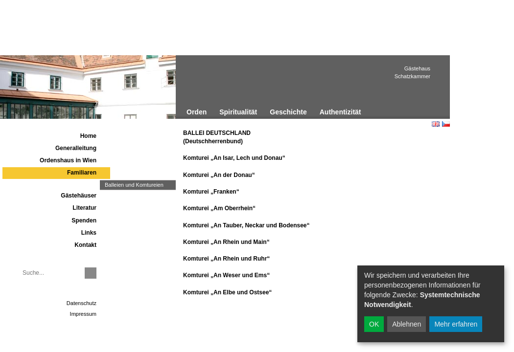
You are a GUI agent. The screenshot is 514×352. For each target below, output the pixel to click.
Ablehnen (406, 324)
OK (374, 324)
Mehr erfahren (455, 324)
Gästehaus (417, 68)
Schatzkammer (412, 76)
